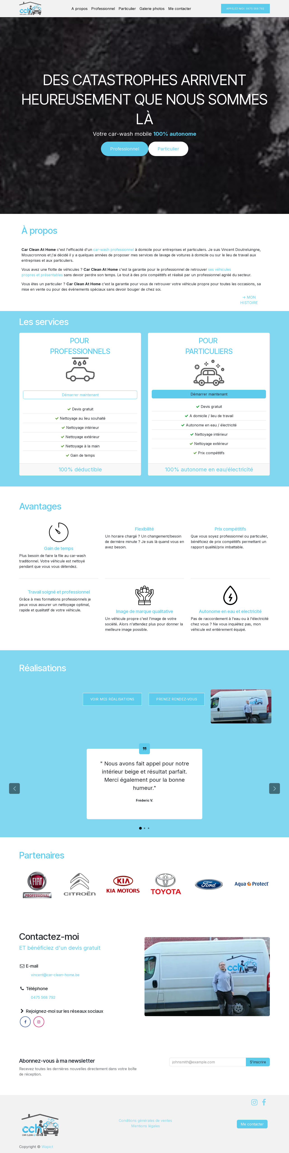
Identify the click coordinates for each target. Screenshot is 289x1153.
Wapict (47, 1146)
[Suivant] (274, 788)
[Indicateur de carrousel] (140, 828)
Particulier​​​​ (168, 149)
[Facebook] (25, 1021)
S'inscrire (258, 1062)
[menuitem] (79, 8)
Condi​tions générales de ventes (145, 1120)
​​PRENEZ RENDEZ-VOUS (176, 699)
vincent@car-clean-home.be (55, 975)
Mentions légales (145, 1126)
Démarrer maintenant (80, 395)
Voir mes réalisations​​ (112, 699)
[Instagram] (38, 1021)
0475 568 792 (43, 997)
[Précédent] (14, 788)
